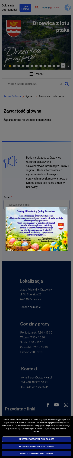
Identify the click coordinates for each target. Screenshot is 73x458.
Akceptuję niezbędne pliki (36, 446)
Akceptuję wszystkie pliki (36, 439)
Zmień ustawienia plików (36, 454)
